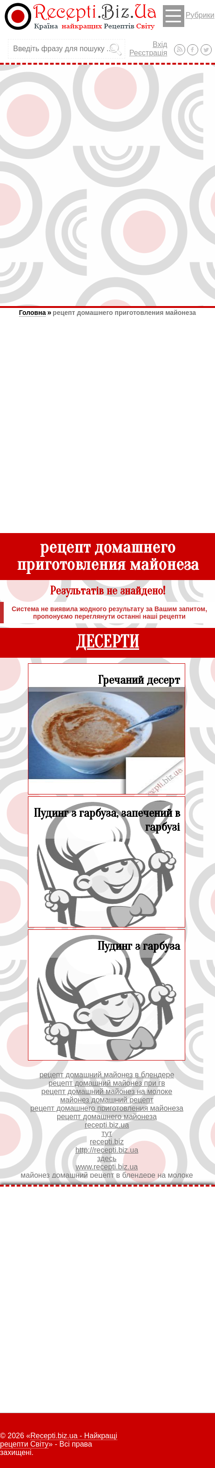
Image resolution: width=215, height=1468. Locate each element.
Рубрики (189, 16)
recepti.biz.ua (107, 1125)
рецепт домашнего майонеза (107, 1117)
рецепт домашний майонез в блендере (107, 1075)
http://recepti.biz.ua (106, 1150)
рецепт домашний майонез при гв (106, 1083)
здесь (107, 1158)
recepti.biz (107, 1142)
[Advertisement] (107, 185)
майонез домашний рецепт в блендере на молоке (106, 1175)
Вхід (160, 44)
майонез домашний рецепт (107, 1100)
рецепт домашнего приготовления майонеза (124, 312)
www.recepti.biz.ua (107, 1167)
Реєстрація (148, 53)
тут (106, 1133)
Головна (32, 312)
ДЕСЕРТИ (107, 642)
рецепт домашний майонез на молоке (106, 1091)
